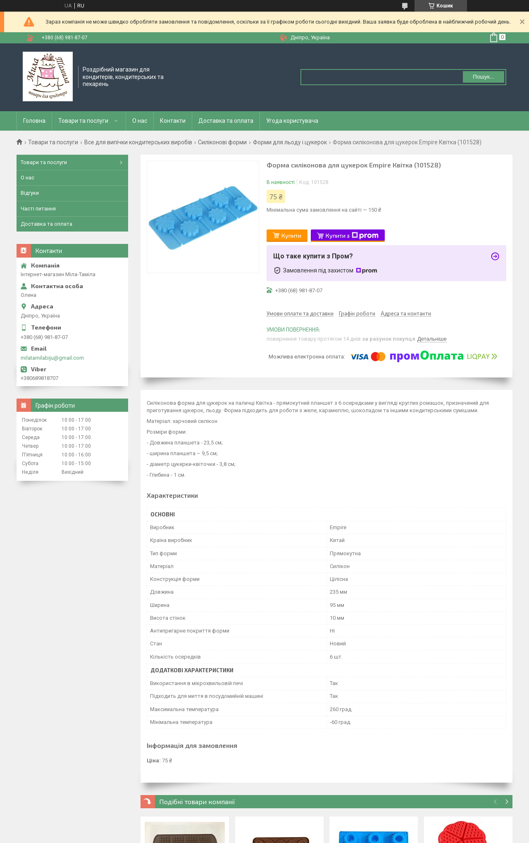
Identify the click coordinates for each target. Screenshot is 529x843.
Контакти (173, 120)
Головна (34, 120)
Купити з (352, 235)
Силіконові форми (222, 142)
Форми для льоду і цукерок (290, 142)
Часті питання (38, 208)
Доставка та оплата (225, 120)
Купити (291, 235)
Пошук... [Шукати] (483, 77)
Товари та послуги (83, 120)
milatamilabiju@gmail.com (52, 358)
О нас (139, 120)
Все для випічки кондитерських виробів (138, 142)
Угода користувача (292, 120)
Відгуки (30, 193)
